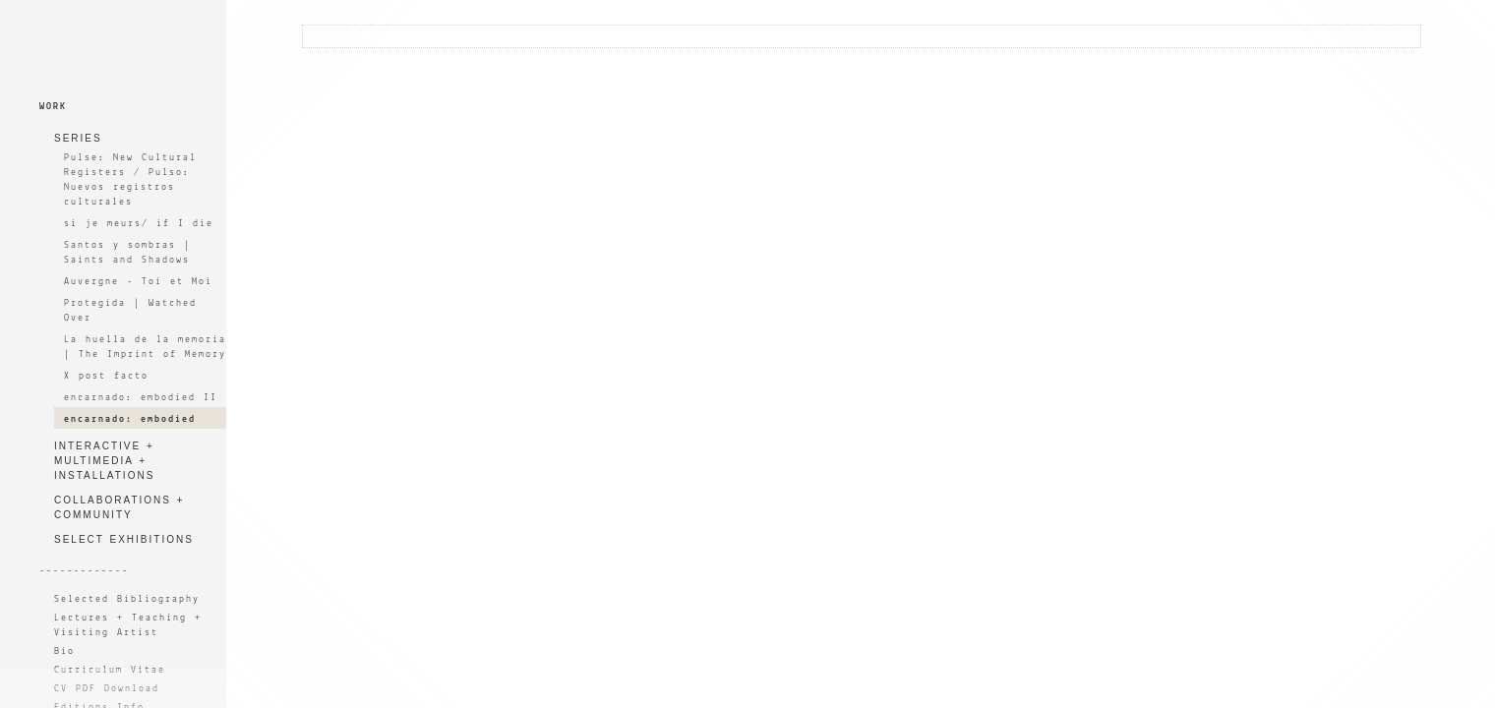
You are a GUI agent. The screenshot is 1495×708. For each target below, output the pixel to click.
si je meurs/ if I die (138, 223)
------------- (84, 570)
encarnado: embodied (130, 419)
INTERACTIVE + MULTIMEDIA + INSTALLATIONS (104, 461)
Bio (64, 651)
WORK (53, 106)
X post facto (106, 376)
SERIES (78, 138)
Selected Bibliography (127, 599)
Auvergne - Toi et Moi (138, 281)
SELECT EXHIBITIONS (124, 539)
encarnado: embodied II (140, 397)
